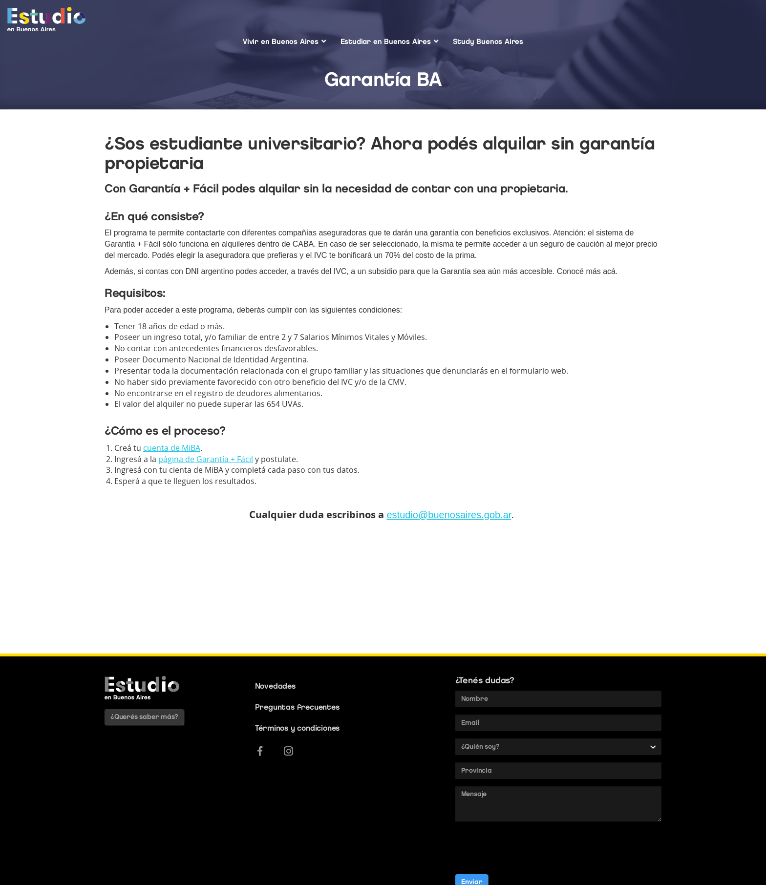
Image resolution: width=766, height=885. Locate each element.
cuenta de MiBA (171, 447)
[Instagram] (289, 751)
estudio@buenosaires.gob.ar (448, 514)
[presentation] (529, 848)
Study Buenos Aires (488, 41)
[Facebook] (260, 751)
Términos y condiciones (297, 728)
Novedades (275, 686)
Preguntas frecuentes (297, 707)
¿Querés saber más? (144, 717)
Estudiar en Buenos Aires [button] (389, 41)
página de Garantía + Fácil (205, 459)
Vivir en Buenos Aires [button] (284, 41)
